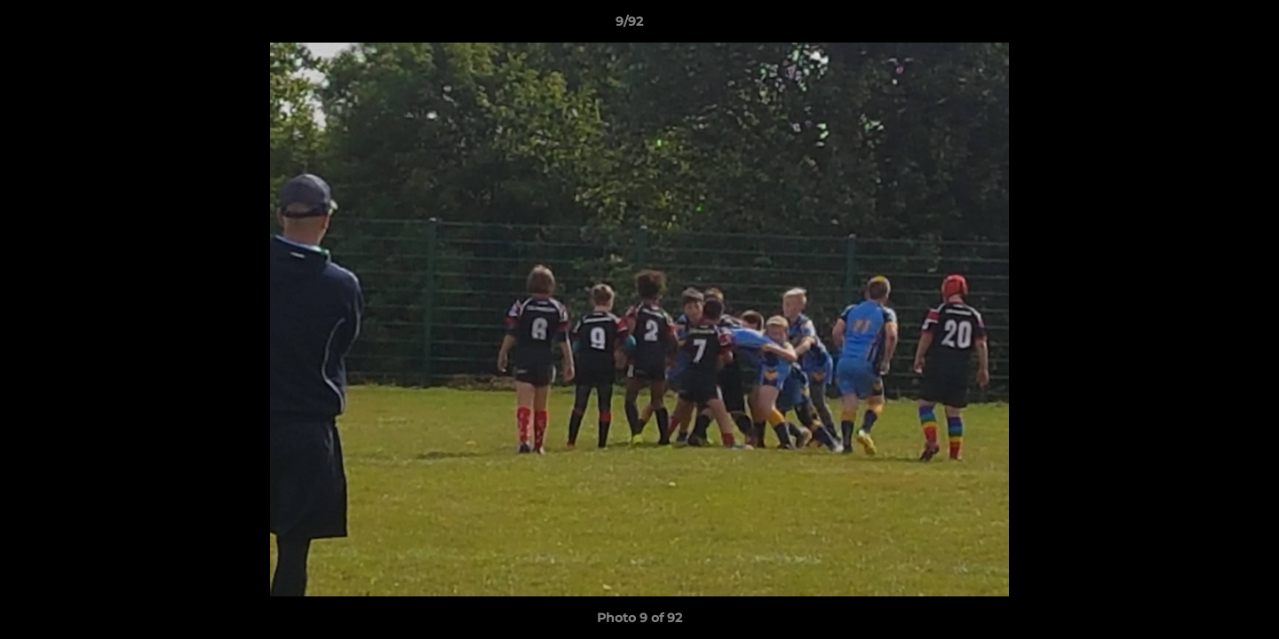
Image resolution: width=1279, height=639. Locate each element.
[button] (1204, 26)
